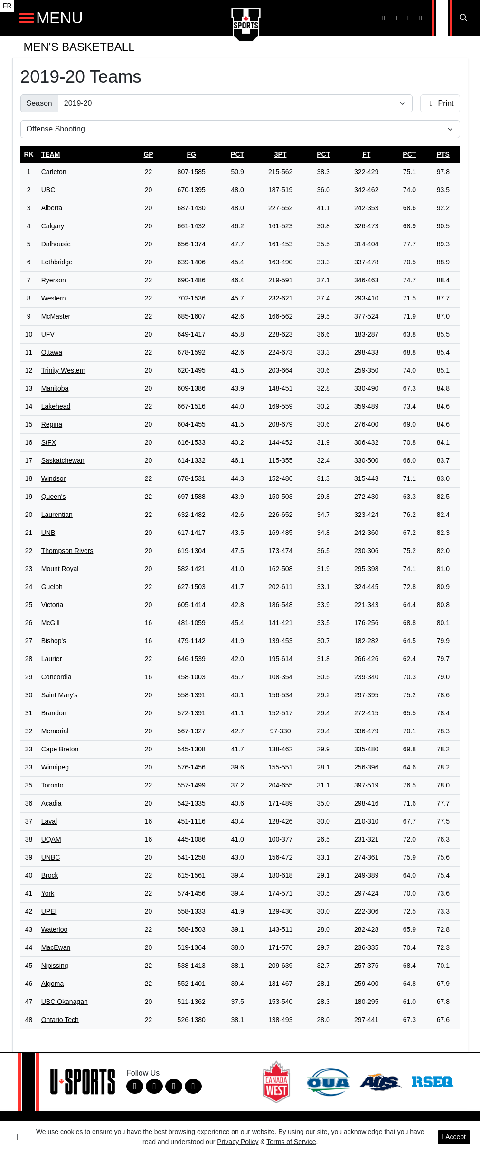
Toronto (52, 785)
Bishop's (53, 641)
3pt (280, 154)
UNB (48, 532)
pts (443, 154)
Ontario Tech (60, 1019)
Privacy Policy (237, 1141)
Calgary (52, 226)
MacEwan (55, 947)
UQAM (51, 839)
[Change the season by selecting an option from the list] (235, 103)
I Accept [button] (454, 1137)
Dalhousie (56, 244)
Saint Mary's (59, 695)
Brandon (53, 713)
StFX (48, 442)
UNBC (50, 857)
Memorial (55, 731)
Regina (51, 424)
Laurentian (57, 514)
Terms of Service (291, 1141)
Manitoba (55, 388)
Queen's (53, 496)
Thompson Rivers (67, 550)
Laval (49, 821)
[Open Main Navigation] (26, 18)
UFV (48, 334)
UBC (48, 190)
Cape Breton (60, 749)
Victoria (52, 605)
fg (191, 154)
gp (148, 154)
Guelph (52, 587)
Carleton (53, 172)
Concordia (56, 677)
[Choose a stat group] (240, 129)
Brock (49, 875)
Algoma (52, 983)
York (48, 893)
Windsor (53, 478)
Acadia (51, 803)
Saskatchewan (63, 460)
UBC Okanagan (64, 1001)
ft (366, 154)
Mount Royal (60, 568)
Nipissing (54, 965)
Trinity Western (63, 370)
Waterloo (54, 929)
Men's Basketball (79, 46)
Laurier (51, 659)
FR (7, 5)
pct (237, 154)
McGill (50, 623)
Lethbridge (57, 262)
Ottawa (51, 352)
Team (50, 154)
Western (53, 298)
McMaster (55, 316)
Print (439, 103)
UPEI (49, 911)
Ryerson (53, 280)
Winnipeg (55, 767)
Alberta (51, 208)
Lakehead (56, 406)
